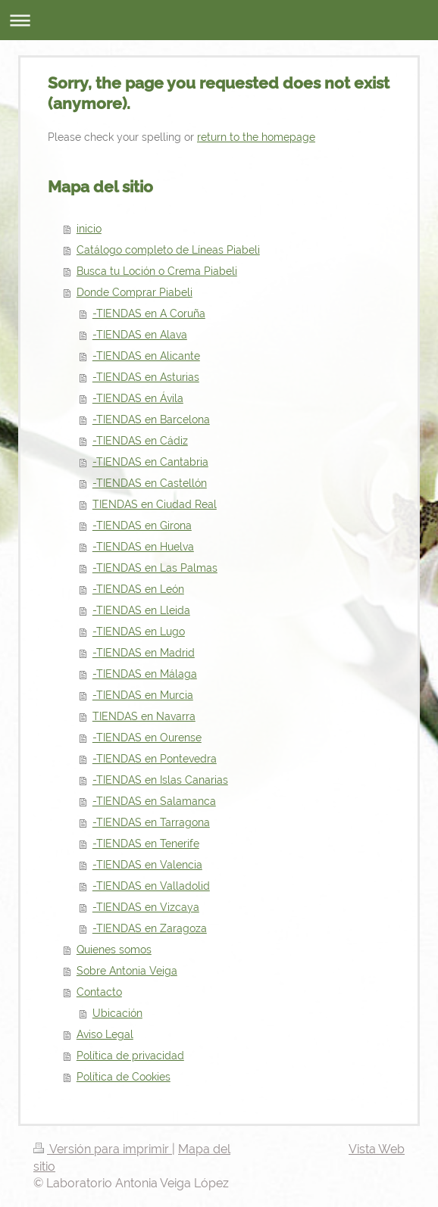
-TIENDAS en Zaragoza (149, 928)
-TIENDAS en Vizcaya (145, 907)
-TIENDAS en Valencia (147, 865)
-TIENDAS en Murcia (142, 695)
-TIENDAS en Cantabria (150, 462)
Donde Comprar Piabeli (134, 292)
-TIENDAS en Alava (139, 335)
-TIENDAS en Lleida (141, 610)
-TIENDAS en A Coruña (148, 313)
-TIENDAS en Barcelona (151, 419)
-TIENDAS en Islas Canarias (160, 780)
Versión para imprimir (102, 1149)
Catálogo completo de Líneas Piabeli (168, 250)
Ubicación (117, 1013)
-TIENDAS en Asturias (145, 377)
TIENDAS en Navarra (144, 716)
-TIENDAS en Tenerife (145, 843)
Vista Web (377, 1149)
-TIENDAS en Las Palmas (154, 568)
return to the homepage (256, 137)
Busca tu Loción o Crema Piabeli (157, 271)
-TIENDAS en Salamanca (154, 801)
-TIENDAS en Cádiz (140, 441)
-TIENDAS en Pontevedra (154, 759)
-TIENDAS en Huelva (143, 547)
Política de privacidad (130, 1055)
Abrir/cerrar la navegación (219, 20)
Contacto (99, 992)
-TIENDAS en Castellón (149, 483)
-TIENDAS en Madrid (143, 653)
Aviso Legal (105, 1034)
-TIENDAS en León (138, 589)
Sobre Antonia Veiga (127, 971)
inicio (89, 229)
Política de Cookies (124, 1077)
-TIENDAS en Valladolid (151, 886)
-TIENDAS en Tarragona (151, 822)
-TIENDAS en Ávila (137, 398)
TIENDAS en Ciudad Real (154, 504)
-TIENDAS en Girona (142, 525)
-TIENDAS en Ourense (147, 737)
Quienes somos (114, 949)
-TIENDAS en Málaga (144, 674)
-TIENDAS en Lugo (138, 631)
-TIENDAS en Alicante (146, 356)
